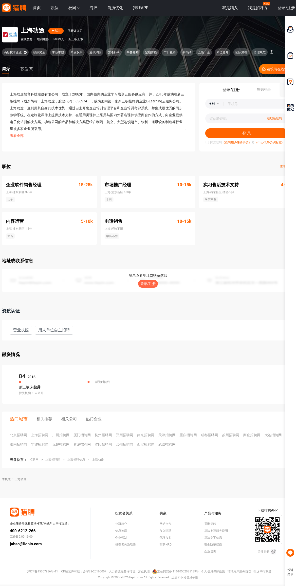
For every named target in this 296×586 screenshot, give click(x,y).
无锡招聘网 (61, 444)
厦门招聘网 (82, 435)
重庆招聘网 (188, 435)
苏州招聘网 (230, 435)
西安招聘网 (145, 444)
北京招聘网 (18, 435)
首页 (37, 7)
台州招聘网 (124, 444)
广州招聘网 (61, 435)
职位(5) (26, 69)
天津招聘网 (167, 435)
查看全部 (17, 136)
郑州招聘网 (124, 435)
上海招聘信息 (76, 459)
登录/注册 (148, 284)
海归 (93, 7)
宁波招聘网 (39, 444)
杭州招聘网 (103, 435)
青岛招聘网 (82, 444)
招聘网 (34, 459)
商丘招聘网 (251, 435)
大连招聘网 (273, 435)
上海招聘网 (39, 435)
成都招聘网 (209, 435)
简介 (6, 69)
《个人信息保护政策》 (269, 142)
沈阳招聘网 (103, 444)
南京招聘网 (145, 435)
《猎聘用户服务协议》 (237, 142)
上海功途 (98, 459)
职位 (54, 7)
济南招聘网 (18, 444)
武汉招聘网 (167, 444)
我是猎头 (230, 7)
